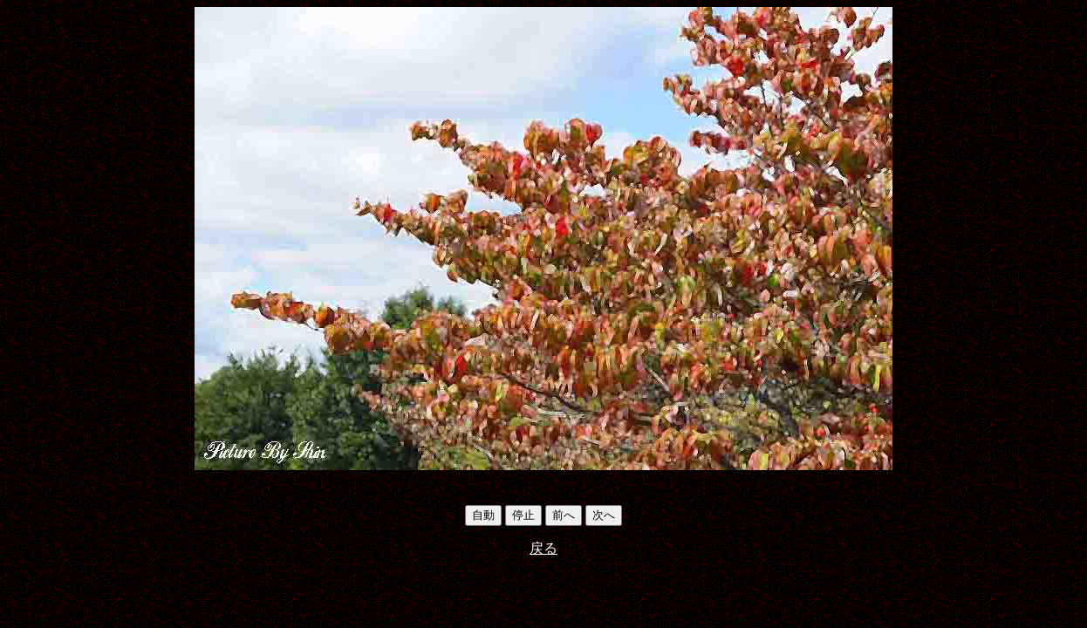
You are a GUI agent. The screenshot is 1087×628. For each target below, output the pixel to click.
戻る (543, 548)
